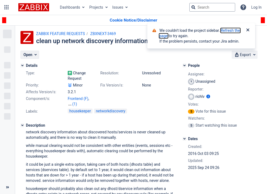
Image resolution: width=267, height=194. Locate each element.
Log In (256, 7)
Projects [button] (96, 7)
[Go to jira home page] (34, 7)
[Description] (22, 125)
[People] (184, 65)
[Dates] (184, 139)
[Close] (248, 30)
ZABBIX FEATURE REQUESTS (60, 34)
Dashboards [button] (70, 7)
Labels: (32, 111)
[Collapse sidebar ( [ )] (7, 187)
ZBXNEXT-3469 (103, 34)
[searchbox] (212, 7)
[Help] (243, 7)
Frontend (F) (78, 98)
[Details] (22, 65)
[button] (6, 7)
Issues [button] (117, 7)
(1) (74, 104)
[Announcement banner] (133, 20)
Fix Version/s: (111, 85)
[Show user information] (208, 96)
